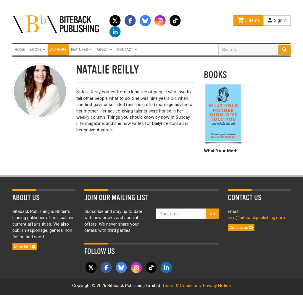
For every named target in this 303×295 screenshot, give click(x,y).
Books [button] (37, 50)
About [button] (104, 50)
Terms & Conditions (181, 285)
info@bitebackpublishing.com (256, 217)
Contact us (241, 227)
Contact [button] (127, 50)
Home (20, 50)
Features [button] (81, 50)
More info (25, 247)
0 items (248, 20)
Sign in (277, 20)
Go (212, 213)
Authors (58, 50)
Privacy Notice (217, 285)
